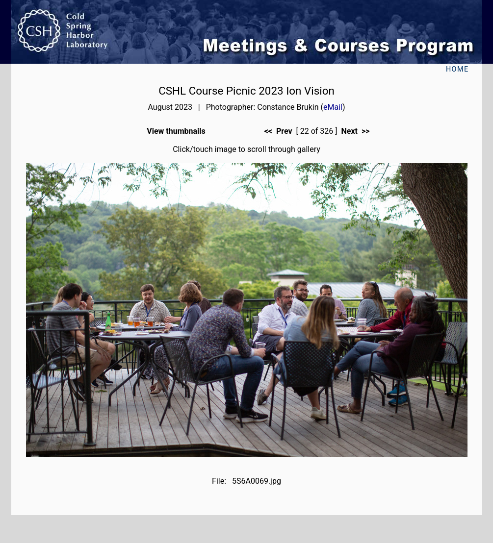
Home (457, 69)
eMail (332, 107)
